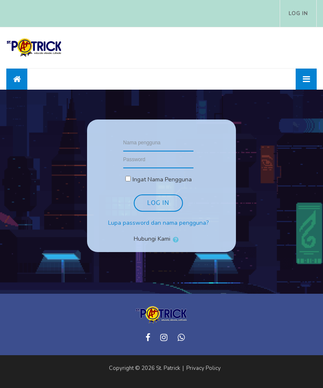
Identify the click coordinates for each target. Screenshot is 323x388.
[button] (177, 239)
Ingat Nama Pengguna (162, 179)
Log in (298, 13)
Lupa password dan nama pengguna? (158, 223)
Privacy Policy (203, 368)
